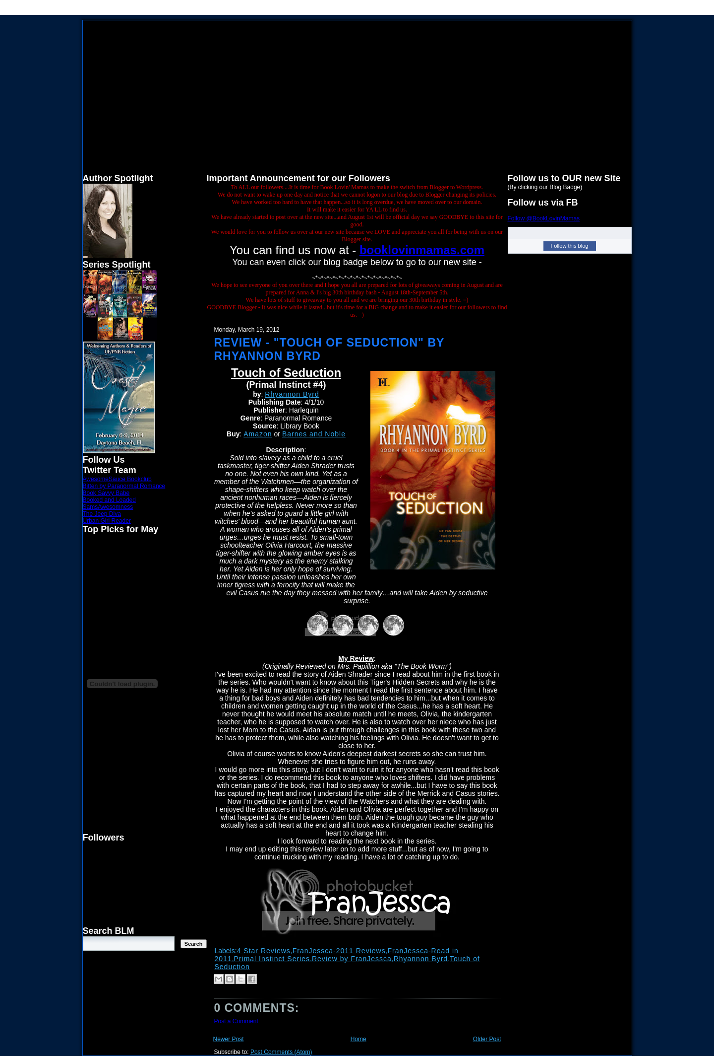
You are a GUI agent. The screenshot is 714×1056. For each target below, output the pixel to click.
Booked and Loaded (109, 499)
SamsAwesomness (108, 506)
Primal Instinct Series (272, 959)
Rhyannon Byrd (292, 394)
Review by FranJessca (352, 959)
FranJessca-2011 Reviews (339, 951)
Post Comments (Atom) (281, 1052)
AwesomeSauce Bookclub (117, 479)
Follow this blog (570, 246)
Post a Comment (236, 1021)
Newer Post (228, 1039)
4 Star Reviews (264, 951)
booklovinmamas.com (421, 250)
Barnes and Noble (314, 434)
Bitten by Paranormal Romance (124, 486)
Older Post (487, 1039)
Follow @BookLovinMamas (544, 218)
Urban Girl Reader (107, 520)
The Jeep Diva (102, 513)
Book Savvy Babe (106, 493)
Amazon (257, 434)
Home (358, 1039)
